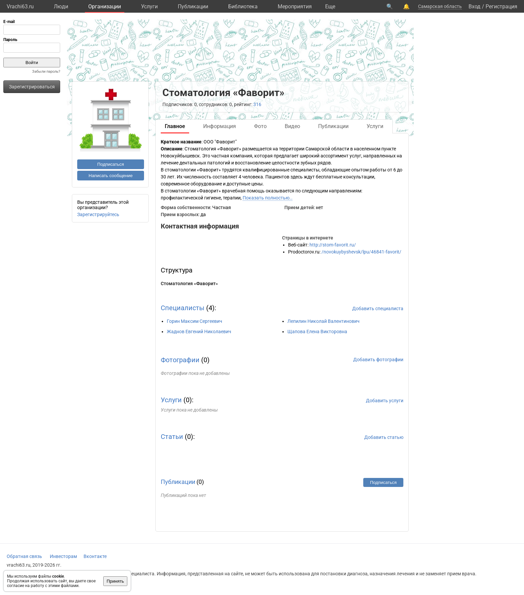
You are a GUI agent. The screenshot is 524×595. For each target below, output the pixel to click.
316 (257, 104)
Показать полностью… (267, 197)
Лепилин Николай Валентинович (323, 321)
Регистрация (501, 6)
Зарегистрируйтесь (98, 214)
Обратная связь (24, 556)
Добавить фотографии (378, 359)
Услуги (149, 6)
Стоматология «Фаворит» (189, 283)
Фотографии (180, 360)
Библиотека (243, 6)
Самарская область (440, 6)
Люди (61, 6)
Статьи (172, 437)
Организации (104, 6)
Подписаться (110, 164)
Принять (115, 581)
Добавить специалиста (377, 308)
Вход (475, 6)
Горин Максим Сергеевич (194, 321)
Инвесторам (63, 556)
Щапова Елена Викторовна (317, 331)
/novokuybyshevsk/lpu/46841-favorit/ (361, 251)
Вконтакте (95, 556)
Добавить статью (383, 437)
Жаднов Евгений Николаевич (199, 331)
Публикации (193, 6)
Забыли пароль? (46, 71)
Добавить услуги (384, 400)
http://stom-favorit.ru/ (332, 244)
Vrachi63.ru (20, 6)
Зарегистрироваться (32, 86)
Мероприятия (295, 6)
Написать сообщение (111, 175)
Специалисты (183, 308)
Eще (330, 6)
